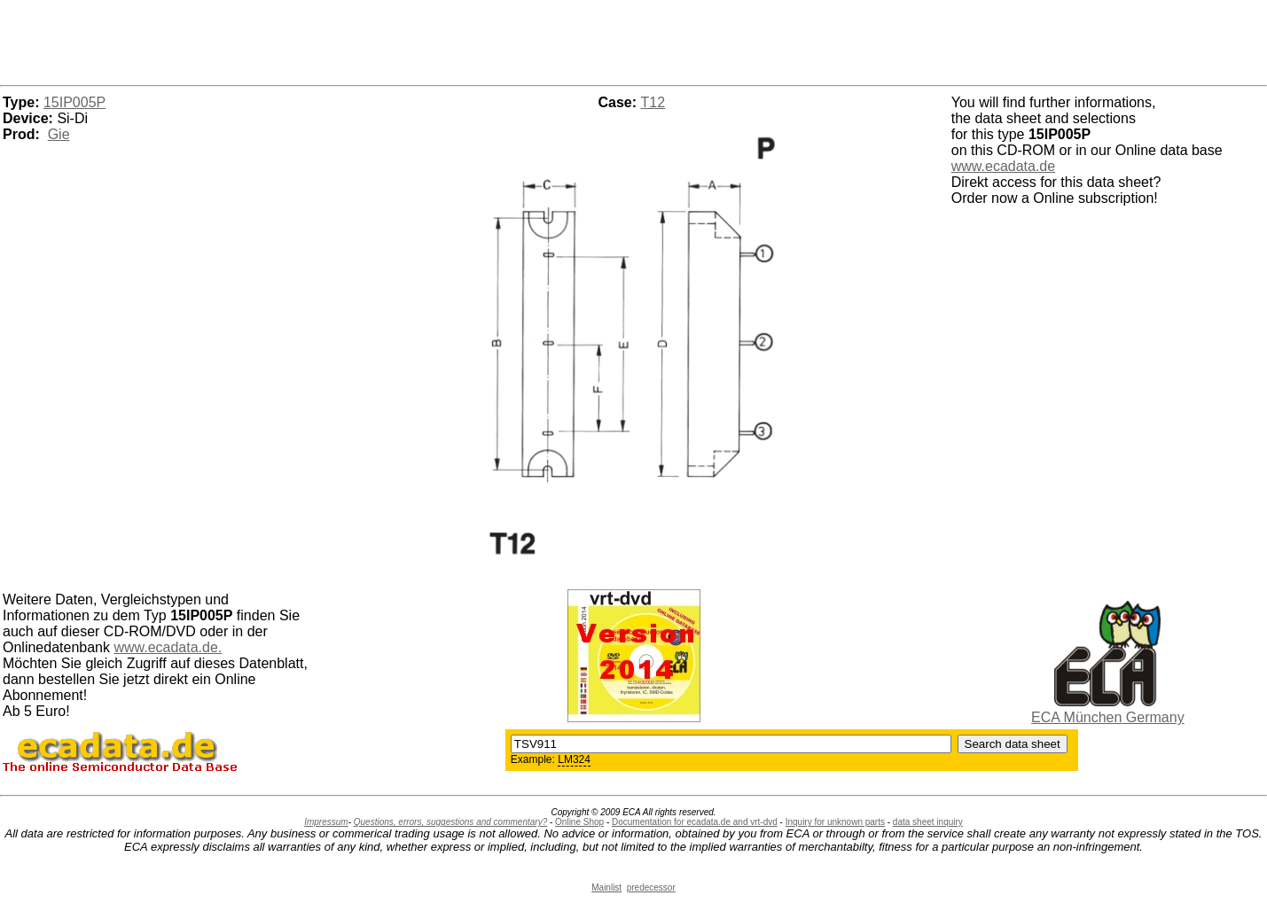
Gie (59, 134)
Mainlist (606, 887)
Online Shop (579, 822)
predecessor (651, 887)
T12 (653, 102)
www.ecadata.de (1003, 166)
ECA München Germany (1108, 717)
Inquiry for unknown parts (835, 822)
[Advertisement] (634, 40)
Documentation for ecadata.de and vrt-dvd (695, 822)
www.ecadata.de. (167, 647)
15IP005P (74, 102)
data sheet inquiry (928, 822)
